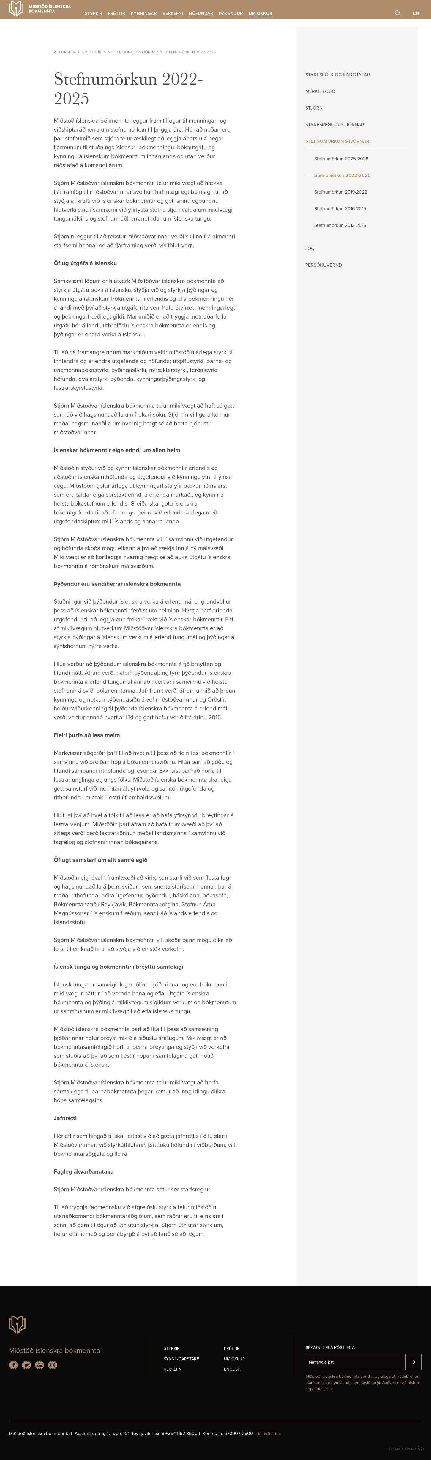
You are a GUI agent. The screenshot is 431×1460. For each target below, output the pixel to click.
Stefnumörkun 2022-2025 (190, 52)
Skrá (413, 1362)
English (232, 1369)
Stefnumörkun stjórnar (133, 52)
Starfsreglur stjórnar (334, 125)
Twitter (26, 1365)
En (416, 13)
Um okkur (91, 52)
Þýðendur (231, 13)
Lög (309, 248)
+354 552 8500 (181, 1434)
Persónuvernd (323, 265)
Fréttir (116, 13)
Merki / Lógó (320, 91)
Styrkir (93, 13)
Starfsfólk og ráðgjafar (337, 75)
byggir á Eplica (406, 1448)
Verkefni (172, 13)
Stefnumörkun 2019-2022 (340, 192)
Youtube (39, 1365)
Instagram (52, 1365)
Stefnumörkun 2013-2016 (340, 225)
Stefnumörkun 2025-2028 (341, 159)
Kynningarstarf (181, 1358)
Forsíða (67, 52)
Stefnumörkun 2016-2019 (340, 209)
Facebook (13, 1365)
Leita (397, 13)
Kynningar (144, 13)
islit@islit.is (269, 1434)
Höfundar (201, 13)
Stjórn (314, 108)
